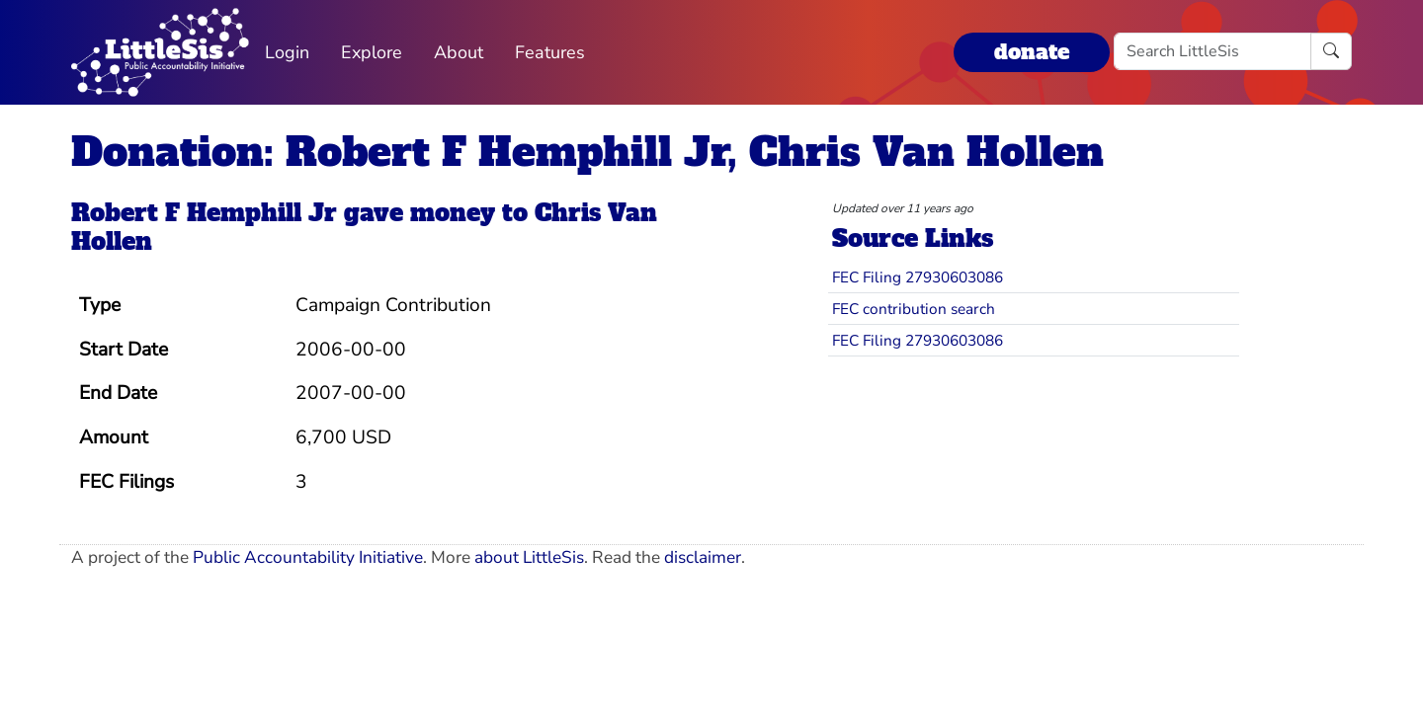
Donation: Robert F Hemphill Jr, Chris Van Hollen (587, 152)
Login (287, 52)
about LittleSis (529, 557)
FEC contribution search (913, 308)
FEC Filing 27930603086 (917, 277)
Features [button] (550, 52)
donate (1031, 52)
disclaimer (702, 557)
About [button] (458, 52)
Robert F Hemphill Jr (204, 213)
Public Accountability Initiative (308, 557)
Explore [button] (371, 52)
